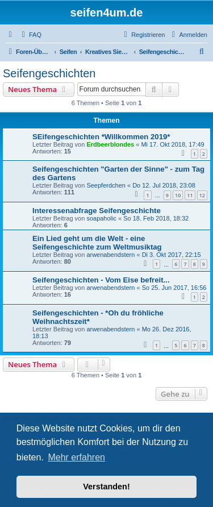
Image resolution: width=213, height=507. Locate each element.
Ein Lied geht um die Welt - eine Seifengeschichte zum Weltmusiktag (97, 242)
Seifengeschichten (49, 73)
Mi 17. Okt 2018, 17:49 (172, 144)
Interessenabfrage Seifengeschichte (96, 210)
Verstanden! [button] (106, 486)
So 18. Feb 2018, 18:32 (156, 218)
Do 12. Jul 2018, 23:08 (163, 185)
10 (178, 195)
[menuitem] (30, 34)
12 (202, 195)
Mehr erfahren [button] (76, 457)
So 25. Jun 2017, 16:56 (174, 287)
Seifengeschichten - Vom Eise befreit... (101, 280)
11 (190, 195)
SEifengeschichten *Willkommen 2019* (101, 136)
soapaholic (101, 218)
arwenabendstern (110, 254)
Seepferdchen (106, 185)
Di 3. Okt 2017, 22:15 (171, 254)
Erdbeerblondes (110, 144)
